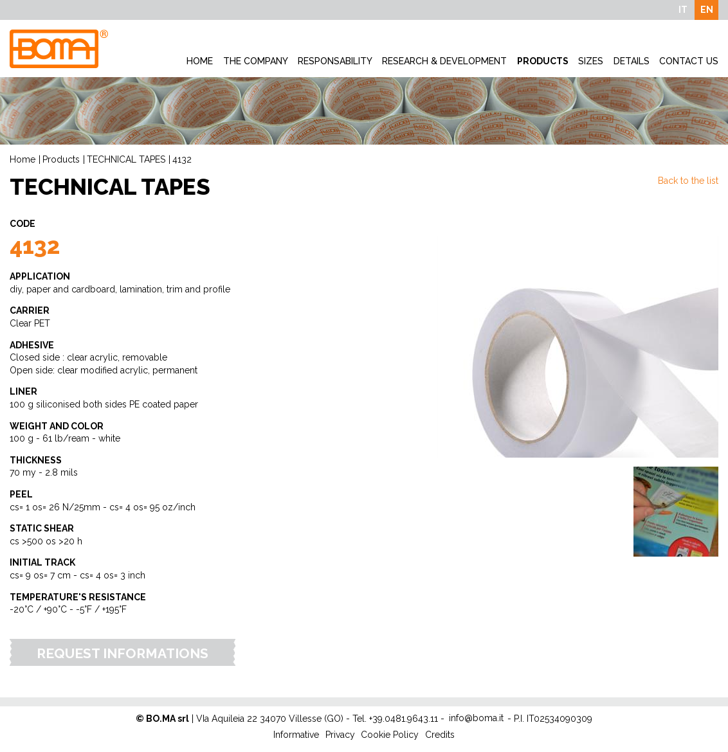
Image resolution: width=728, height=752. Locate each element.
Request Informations (122, 653)
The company (255, 61)
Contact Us (688, 61)
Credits (440, 735)
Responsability (335, 61)
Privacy (340, 735)
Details (632, 61)
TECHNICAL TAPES (126, 159)
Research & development (444, 61)
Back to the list (688, 180)
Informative (296, 735)
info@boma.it (476, 718)
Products (543, 61)
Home (200, 61)
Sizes (590, 61)
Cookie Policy (390, 735)
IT (682, 9)
